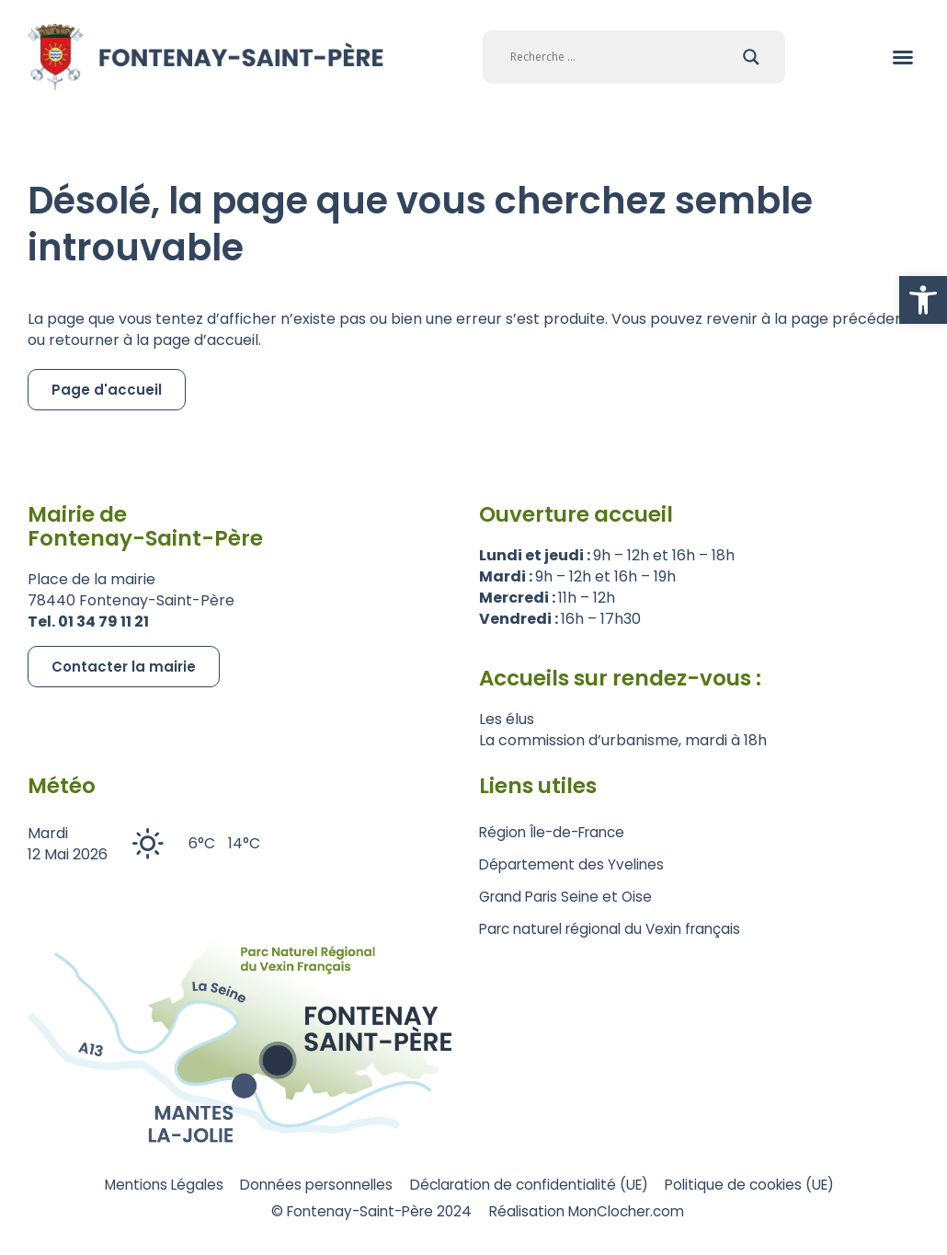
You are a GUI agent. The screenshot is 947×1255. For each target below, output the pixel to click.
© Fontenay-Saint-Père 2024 (364, 1213)
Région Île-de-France (556, 832)
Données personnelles (304, 1184)
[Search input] (622, 57)
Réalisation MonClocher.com (596, 1213)
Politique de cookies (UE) (771, 1184)
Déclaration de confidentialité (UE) (533, 1184)
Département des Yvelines (575, 864)
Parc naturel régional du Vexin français (618, 928)
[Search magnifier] (751, 57)
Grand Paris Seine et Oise (569, 896)
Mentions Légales (138, 1184)
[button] (923, 300)
